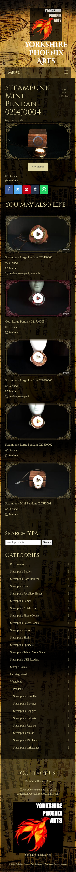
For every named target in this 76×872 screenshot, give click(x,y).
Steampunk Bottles (21, 571)
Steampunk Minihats (25, 740)
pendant (13, 273)
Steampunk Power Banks (24, 622)
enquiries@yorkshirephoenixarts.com (38, 793)
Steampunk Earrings (24, 703)
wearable (35, 273)
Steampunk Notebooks (23, 608)
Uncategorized (18, 674)
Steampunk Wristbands (26, 747)
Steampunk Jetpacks (24, 725)
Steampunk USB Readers (24, 659)
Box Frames (17, 564)
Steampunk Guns (20, 586)
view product (38, 166)
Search (47, 542)
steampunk (23, 273)
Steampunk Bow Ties (25, 696)
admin (13, 120)
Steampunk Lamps (20, 600)
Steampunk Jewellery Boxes (26, 593)
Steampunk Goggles (24, 710)
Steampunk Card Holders (24, 578)
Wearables (16, 681)
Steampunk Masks (23, 732)
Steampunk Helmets (24, 718)
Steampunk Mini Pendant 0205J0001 (28, 503)
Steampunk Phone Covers (25, 615)
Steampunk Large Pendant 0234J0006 (28, 257)
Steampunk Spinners (22, 644)
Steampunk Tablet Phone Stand (28, 652)
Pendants (13, 180)
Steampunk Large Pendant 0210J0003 (28, 380)
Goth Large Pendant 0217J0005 (25, 321)
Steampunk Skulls (20, 637)
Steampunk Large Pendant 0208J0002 (28, 444)
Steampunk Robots (21, 630)
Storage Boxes (18, 666)
